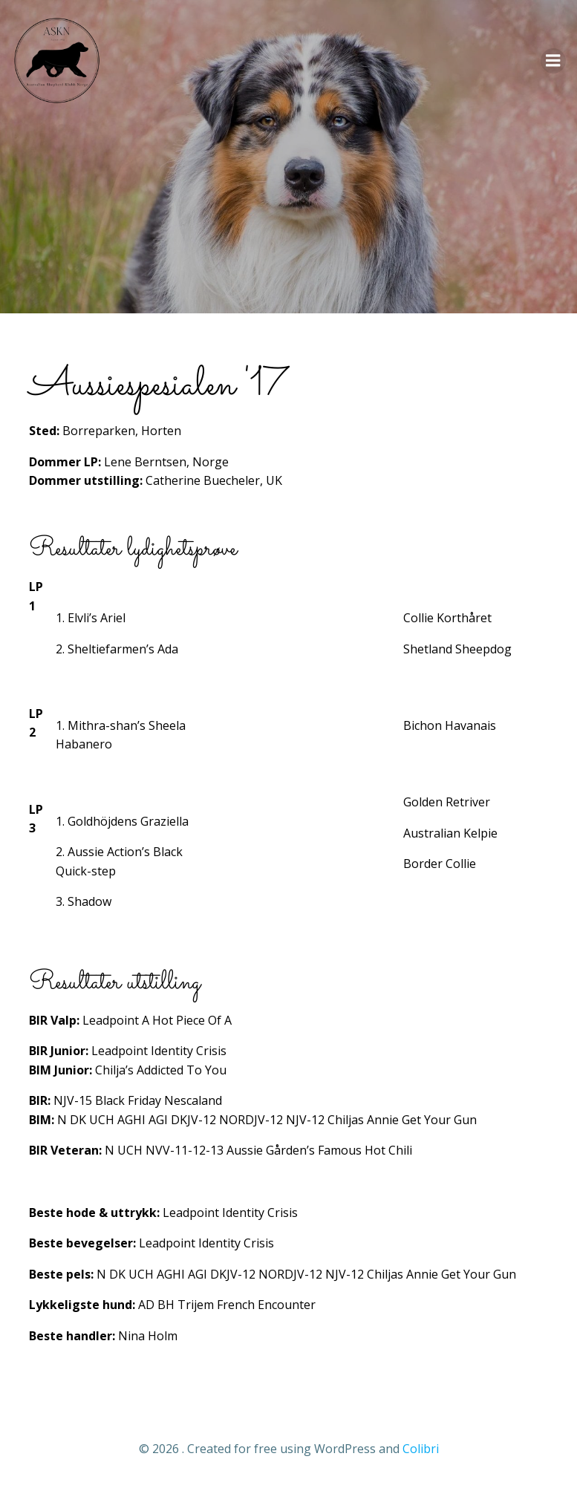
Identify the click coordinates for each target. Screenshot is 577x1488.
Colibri (420, 1448)
